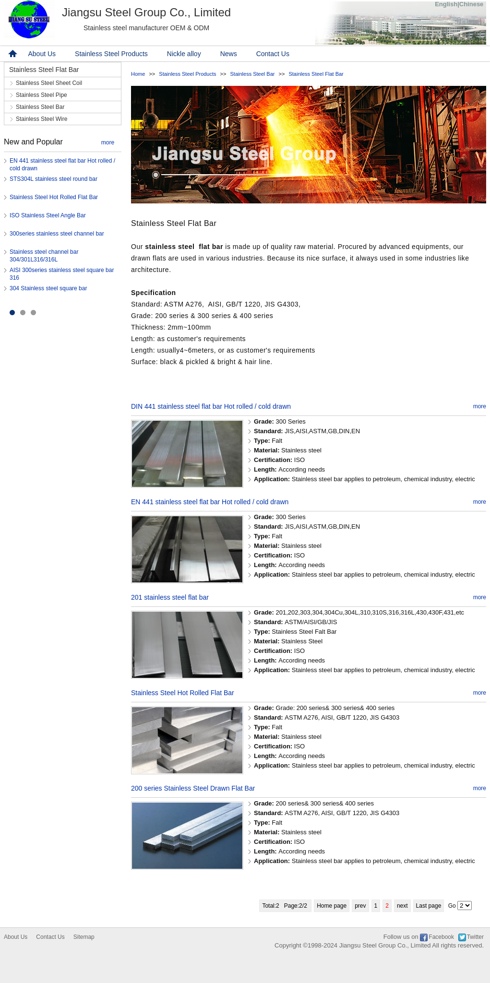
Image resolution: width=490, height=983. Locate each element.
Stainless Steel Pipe (41, 95)
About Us (42, 54)
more (107, 142)
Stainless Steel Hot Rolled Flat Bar (54, 197)
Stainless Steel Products (111, 54)
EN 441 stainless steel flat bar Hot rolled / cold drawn (209, 502)
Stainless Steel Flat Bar (315, 74)
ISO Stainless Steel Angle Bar (48, 215)
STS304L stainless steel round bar (53, 179)
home (11, 53)
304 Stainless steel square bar (48, 288)
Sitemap (84, 937)
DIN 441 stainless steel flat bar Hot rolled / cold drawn (211, 406)
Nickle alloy (184, 54)
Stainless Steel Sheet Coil (49, 83)
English (446, 4)
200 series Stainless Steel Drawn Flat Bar (193, 788)
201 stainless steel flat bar (170, 597)
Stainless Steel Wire (41, 119)
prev (360, 905)
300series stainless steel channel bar (57, 233)
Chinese (471, 4)
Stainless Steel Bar (252, 74)
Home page (332, 905)
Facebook (441, 937)
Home (138, 74)
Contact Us (272, 54)
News (228, 54)
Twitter (475, 937)
